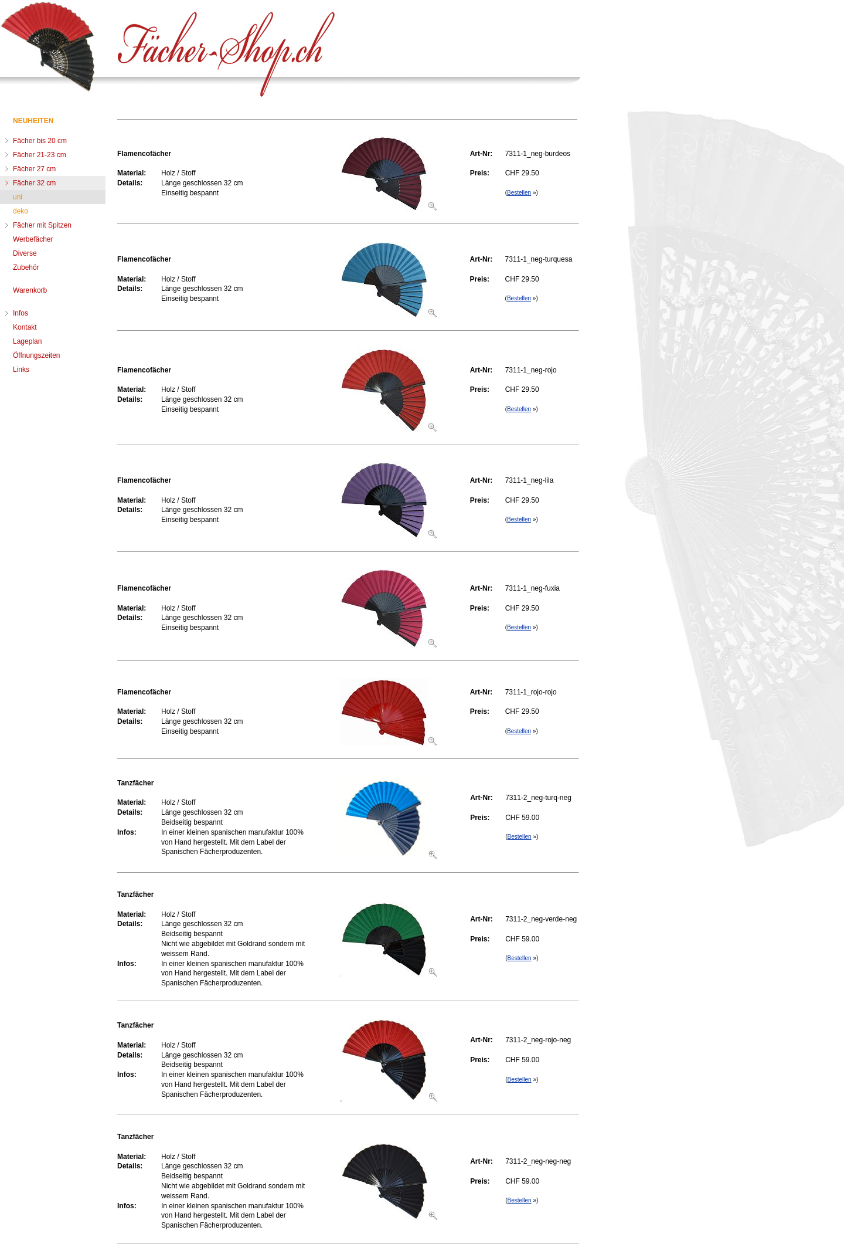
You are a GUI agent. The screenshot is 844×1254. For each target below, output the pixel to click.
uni (17, 197)
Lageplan (27, 341)
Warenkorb (30, 290)
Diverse (25, 253)
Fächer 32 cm (34, 183)
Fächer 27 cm (34, 169)
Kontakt (25, 327)
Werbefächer (33, 239)
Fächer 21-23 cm (39, 155)
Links (21, 369)
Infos (20, 313)
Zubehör (26, 267)
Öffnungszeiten (36, 355)
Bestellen (519, 192)
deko (20, 211)
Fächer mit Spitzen (42, 225)
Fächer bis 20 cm (40, 141)
